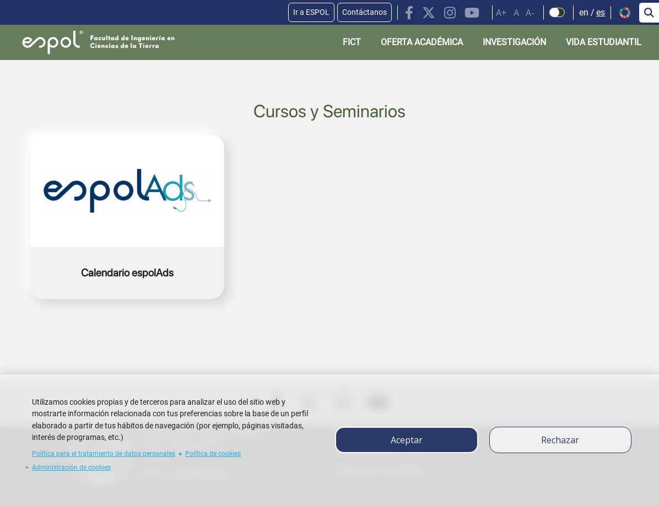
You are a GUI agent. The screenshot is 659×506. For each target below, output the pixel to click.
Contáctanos (364, 12)
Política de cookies (213, 454)
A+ (501, 13)
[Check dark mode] (557, 13)
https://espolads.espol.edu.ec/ (127, 217)
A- (530, 13)
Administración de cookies (71, 467)
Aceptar (407, 440)
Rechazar (560, 440)
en (583, 12)
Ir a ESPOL (311, 12)
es (600, 12)
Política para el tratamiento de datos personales (103, 454)
